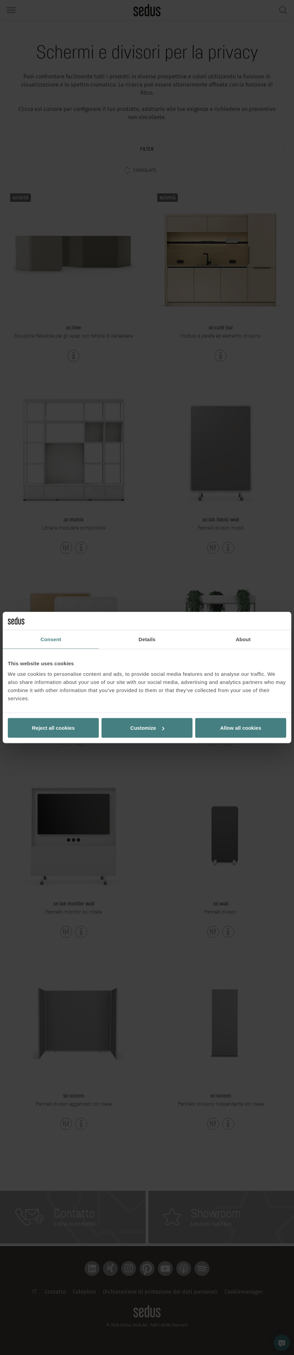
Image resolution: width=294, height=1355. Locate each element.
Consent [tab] (50, 639)
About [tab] (243, 639)
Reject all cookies (53, 728)
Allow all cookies (240, 728)
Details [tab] (147, 639)
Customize (147, 728)
